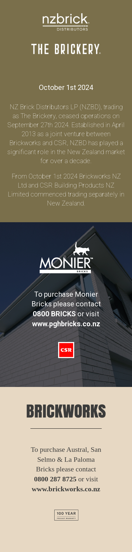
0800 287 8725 (55, 479)
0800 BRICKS (54, 314)
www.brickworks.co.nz (66, 489)
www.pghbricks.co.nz (66, 324)
